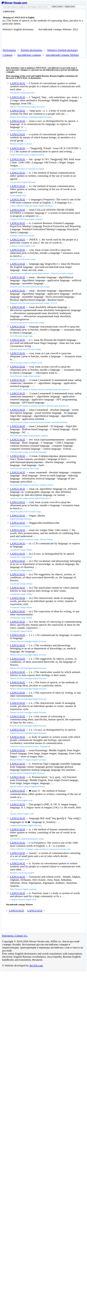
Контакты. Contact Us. (15, 935)
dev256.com (36, 965)
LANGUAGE (17, 83)
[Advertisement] (27, 40)
